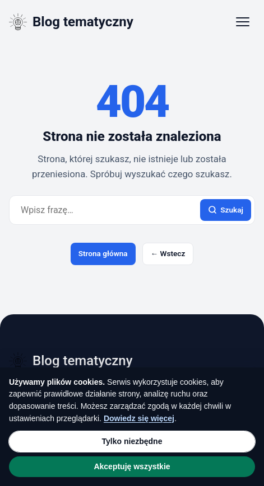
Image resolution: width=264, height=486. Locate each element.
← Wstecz (168, 253)
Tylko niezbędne (132, 441)
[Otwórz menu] (242, 22)
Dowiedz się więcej (139, 418)
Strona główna (103, 253)
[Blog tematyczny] (71, 21)
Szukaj (225, 210)
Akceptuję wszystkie (132, 466)
